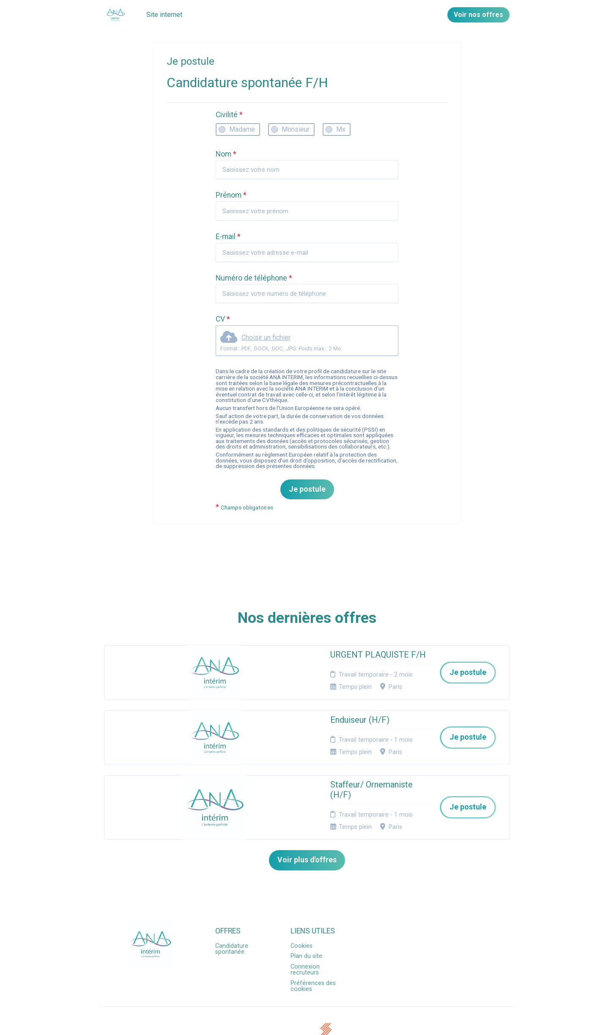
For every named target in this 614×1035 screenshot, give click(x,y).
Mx (340, 129)
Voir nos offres (478, 15)
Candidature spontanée (231, 901)
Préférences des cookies (313, 938)
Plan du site (306, 909)
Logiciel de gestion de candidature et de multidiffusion (307, 1020)
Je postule (307, 489)
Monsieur (296, 129)
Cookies (301, 898)
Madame (242, 129)
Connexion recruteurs (305, 922)
